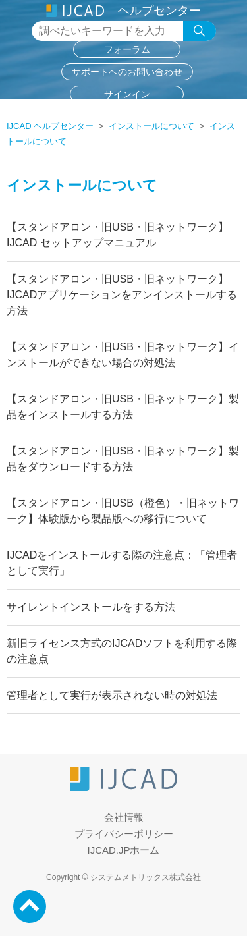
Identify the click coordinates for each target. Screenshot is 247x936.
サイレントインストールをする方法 (91, 607)
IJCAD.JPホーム (123, 850)
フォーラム (127, 49)
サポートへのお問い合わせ (127, 72)
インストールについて (151, 126)
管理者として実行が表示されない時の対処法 (112, 695)
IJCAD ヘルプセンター (50, 126)
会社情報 (124, 817)
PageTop (29, 906)
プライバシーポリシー (123, 833)
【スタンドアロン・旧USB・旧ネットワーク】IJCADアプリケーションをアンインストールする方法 (122, 294)
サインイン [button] (127, 94)
